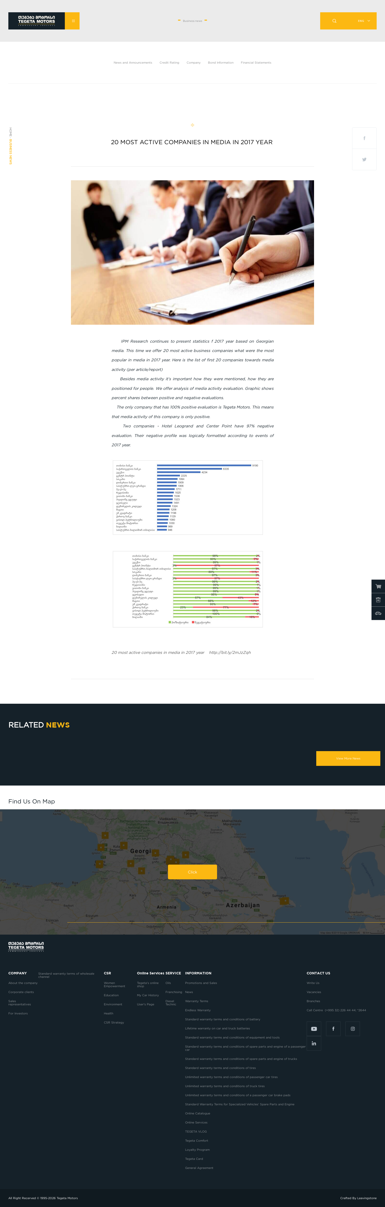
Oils (168, 982)
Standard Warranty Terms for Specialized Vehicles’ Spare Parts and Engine (239, 1104)
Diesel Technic (170, 1002)
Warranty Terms (196, 1001)
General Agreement (199, 1167)
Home (10, 132)
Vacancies (314, 992)
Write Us (313, 982)
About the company (23, 982)
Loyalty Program (197, 1149)
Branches (313, 1001)
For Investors (18, 1013)
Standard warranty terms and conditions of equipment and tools (232, 1037)
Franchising (173, 992)
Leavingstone (367, 1198)
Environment (113, 1004)
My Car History (148, 995)
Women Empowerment (115, 984)
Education (111, 995)
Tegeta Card (194, 1158)
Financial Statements (256, 62)
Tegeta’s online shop (148, 984)
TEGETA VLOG (196, 1131)
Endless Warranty (198, 1010)
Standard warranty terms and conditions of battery (222, 1019)
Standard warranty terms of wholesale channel (66, 975)
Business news (10, 152)
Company (194, 62)
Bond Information (221, 62)
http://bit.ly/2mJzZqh (181, 652)
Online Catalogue (197, 1113)
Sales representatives (19, 1002)
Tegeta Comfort (196, 1140)
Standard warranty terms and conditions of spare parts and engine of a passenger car (245, 1048)
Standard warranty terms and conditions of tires (220, 1067)
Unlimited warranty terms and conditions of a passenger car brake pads (237, 1095)
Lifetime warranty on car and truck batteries (217, 1028)
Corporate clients (21, 992)
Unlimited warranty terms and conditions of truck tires (225, 1086)
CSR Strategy (114, 1022)
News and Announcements (133, 62)
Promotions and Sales (201, 982)
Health (108, 1013)
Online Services (196, 1122)
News (189, 992)
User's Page (145, 1004)
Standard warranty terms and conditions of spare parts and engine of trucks (241, 1058)
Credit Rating (169, 62)
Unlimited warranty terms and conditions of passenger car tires (231, 1077)
